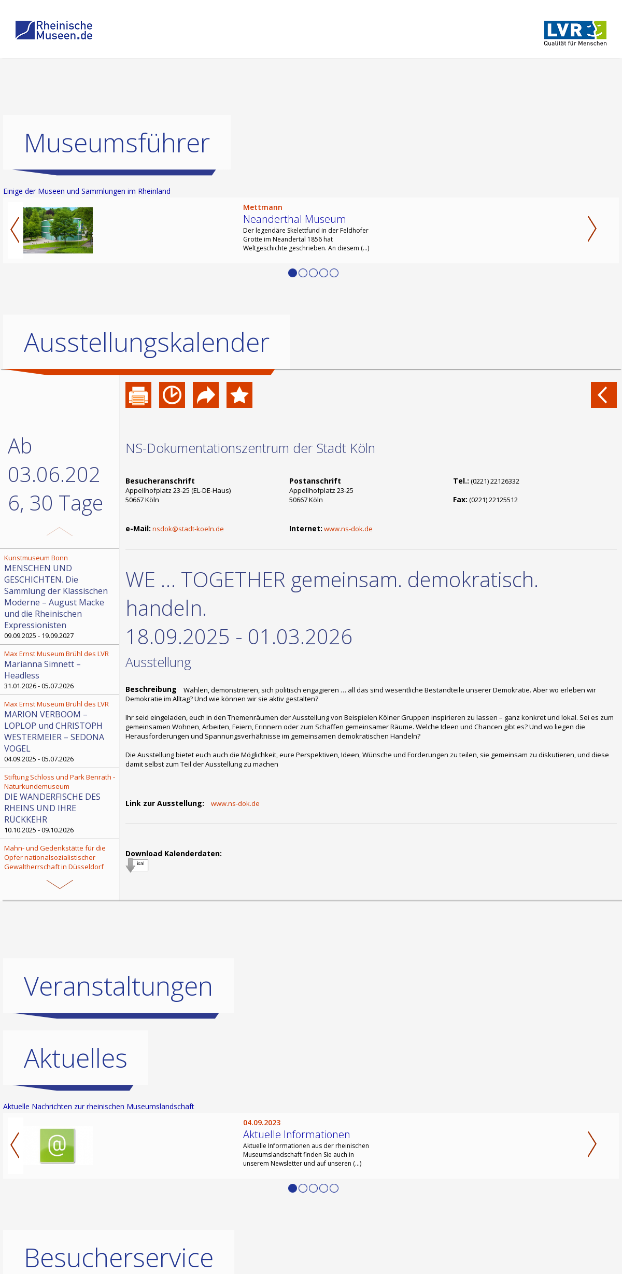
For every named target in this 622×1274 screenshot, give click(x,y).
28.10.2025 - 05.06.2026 (60, 873)
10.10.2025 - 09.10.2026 (60, 803)
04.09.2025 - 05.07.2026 (60, 731)
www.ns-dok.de (348, 528)
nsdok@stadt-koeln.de (188, 528)
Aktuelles (76, 1117)
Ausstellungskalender (147, 342)
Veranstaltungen (118, 1045)
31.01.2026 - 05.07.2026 (60, 669)
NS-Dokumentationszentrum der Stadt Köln (250, 448)
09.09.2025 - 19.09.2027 (60, 596)
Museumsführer (117, 142)
